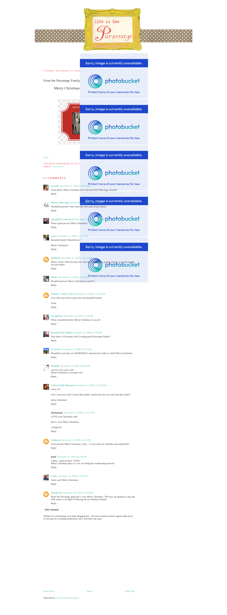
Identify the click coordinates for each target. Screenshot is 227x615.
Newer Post (48, 591)
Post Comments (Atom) (67, 598)
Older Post (130, 591)
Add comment (51, 509)
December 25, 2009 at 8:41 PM (72, 476)
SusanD (55, 186)
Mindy (54, 277)
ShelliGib (55, 258)
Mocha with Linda (60, 202)
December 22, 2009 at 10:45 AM (90, 219)
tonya (54, 236)
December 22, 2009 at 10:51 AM (73, 236)
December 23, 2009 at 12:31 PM (79, 412)
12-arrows (56, 349)
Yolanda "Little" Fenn (62, 294)
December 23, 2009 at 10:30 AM (91, 385)
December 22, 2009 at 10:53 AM (76, 258)
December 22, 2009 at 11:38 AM (73, 277)
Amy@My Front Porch (62, 219)
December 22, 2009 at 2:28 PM (78, 316)
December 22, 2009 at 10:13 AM (75, 186)
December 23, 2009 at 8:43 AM (75, 366)
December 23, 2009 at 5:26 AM (76, 349)
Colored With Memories (63, 385)
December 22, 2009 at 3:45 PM (87, 332)
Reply (54, 194)
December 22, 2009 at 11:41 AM (90, 294)
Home (90, 591)
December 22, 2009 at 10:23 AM (85, 202)
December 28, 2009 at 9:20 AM (78, 492)
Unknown (56, 440)
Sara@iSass (57, 316)
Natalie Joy (56, 492)
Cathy (54, 476)
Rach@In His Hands (61, 332)
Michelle (55, 366)
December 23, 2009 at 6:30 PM (71, 456)
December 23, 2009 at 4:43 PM (76, 440)
